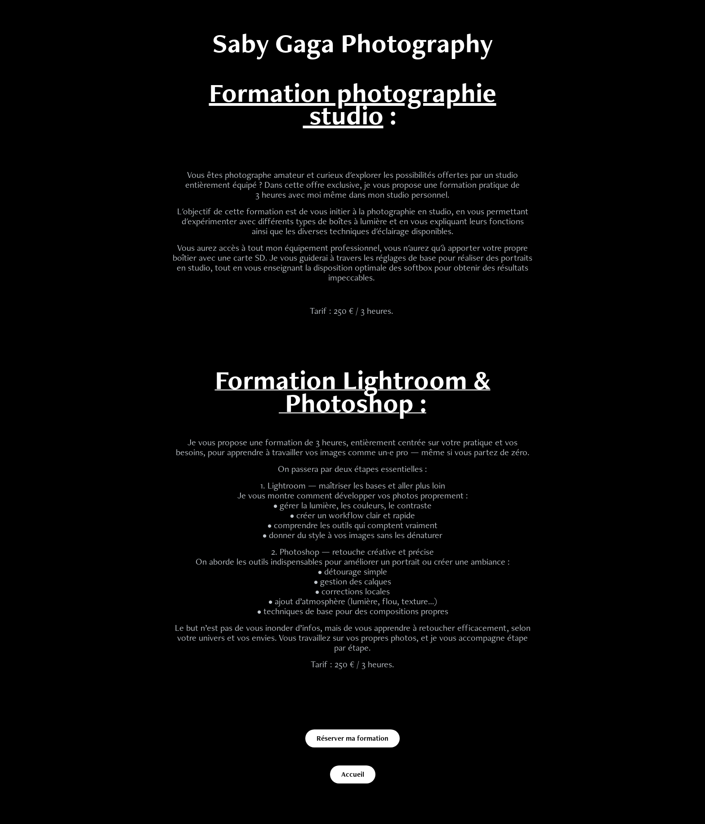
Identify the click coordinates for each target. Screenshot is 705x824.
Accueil (352, 774)
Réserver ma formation (352, 738)
